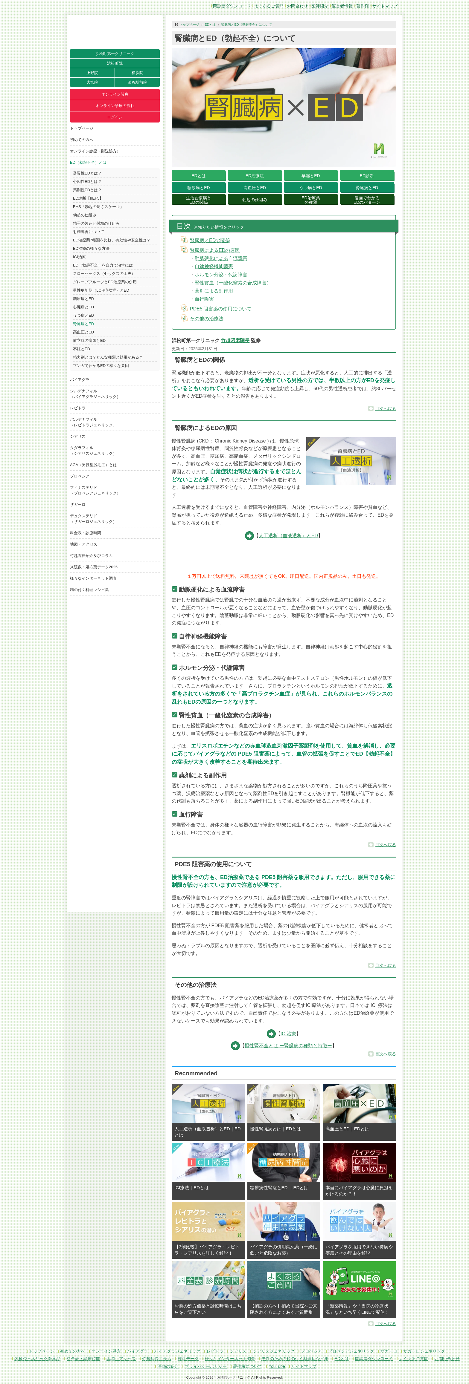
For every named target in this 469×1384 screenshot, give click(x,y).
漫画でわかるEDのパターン (367, 199)
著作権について (247, 1366)
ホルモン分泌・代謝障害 (221, 274)
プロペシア (79, 476)
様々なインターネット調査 (93, 578)
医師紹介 (319, 6)
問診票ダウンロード (232, 6)
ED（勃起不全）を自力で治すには (103, 265)
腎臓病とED (83, 323)
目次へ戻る (385, 408)
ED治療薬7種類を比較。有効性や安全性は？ (111, 240)
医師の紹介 (168, 1366)
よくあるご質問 (269, 6)
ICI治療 (79, 257)
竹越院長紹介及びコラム (91, 555)
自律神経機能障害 (214, 266)
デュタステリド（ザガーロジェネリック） (93, 519)
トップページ (81, 128)
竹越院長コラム (156, 1358)
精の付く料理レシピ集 (89, 589)
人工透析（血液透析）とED (288, 535)
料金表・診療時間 (85, 533)
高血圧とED (83, 332)
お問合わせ (297, 6)
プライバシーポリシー (206, 1366)
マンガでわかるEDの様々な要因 (101, 365)
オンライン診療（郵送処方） (95, 151)
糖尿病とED (83, 298)
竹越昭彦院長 (235, 340)
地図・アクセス (83, 544)
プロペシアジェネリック (351, 1351)
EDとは (210, 24)
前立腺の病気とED (89, 340)
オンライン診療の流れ (114, 105)
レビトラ (78, 408)
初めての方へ (81, 139)
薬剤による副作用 (214, 290)
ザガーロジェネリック (424, 1351)
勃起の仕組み (84, 215)
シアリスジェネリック (274, 1351)
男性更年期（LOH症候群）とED (101, 290)
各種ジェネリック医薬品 (37, 1358)
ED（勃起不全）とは (88, 162)
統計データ (188, 1358)
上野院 (92, 73)
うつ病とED (83, 315)
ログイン (115, 117)
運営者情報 (342, 6)
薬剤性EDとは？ (87, 190)
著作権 (362, 6)
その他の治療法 (206, 318)
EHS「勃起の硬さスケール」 (98, 206)
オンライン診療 (115, 94)
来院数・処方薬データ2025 (94, 567)
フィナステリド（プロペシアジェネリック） (95, 490)
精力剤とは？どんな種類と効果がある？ (108, 357)
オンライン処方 (106, 1351)
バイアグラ (79, 379)
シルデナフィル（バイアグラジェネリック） (95, 394)
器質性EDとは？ (87, 173)
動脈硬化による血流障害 (221, 258)
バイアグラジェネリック (177, 1351)
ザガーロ (78, 504)
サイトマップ (385, 6)
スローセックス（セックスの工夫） (104, 273)
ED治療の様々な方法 (91, 248)
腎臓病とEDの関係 (210, 240)
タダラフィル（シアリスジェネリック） (93, 450)
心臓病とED (83, 307)
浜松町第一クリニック (114, 53)
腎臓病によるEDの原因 (215, 250)
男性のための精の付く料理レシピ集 (294, 1358)
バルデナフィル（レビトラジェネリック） (93, 422)
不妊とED (81, 349)
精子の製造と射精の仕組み (96, 223)
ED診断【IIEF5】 (88, 198)
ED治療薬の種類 (311, 199)
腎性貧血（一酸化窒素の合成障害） (233, 282)
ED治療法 (255, 175)
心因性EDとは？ (87, 181)
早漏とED (311, 175)
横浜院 (137, 73)
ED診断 (367, 175)
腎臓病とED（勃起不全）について (246, 24)
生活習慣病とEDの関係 (198, 199)
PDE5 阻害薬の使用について (221, 308)
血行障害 (204, 298)
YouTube (277, 1366)
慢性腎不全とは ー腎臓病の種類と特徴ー (288, 1045)
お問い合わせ (447, 1358)
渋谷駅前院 (137, 82)
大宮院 (92, 82)
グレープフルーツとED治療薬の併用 (105, 282)
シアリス (78, 436)
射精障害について (88, 231)
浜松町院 (115, 63)
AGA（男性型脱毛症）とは (93, 465)
